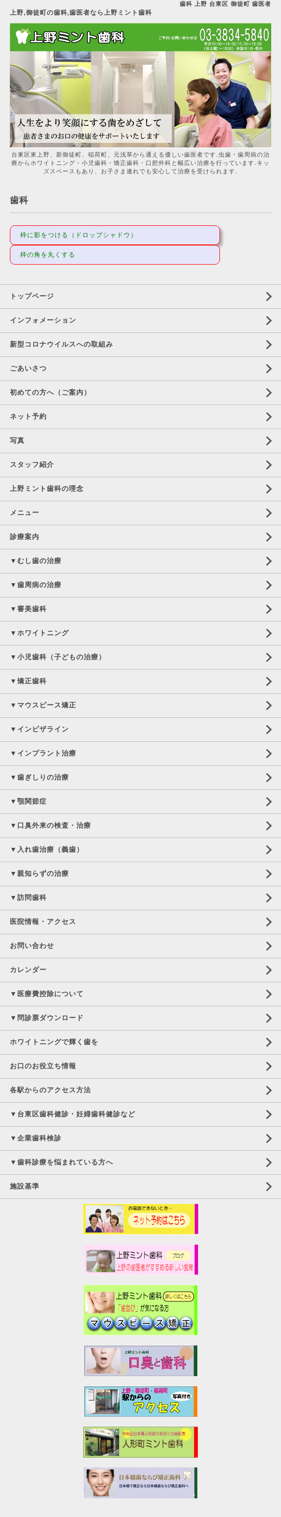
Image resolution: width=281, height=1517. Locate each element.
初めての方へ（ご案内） (50, 392)
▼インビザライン (39, 729)
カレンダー (28, 970)
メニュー (24, 512)
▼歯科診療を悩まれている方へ (61, 1162)
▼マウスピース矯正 (43, 705)
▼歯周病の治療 (36, 585)
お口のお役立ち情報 (43, 1066)
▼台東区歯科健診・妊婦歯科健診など (72, 1114)
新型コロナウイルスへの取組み (61, 344)
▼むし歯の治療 (36, 561)
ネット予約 (28, 416)
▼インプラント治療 (43, 753)
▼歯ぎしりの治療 (39, 777)
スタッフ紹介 (32, 464)
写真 (17, 440)
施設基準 (24, 1186)
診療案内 (24, 537)
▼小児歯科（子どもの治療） (58, 657)
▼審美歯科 (28, 609)
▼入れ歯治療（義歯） (47, 849)
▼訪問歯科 (28, 897)
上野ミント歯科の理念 (47, 488)
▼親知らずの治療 (39, 873)
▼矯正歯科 (28, 681)
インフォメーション (43, 320)
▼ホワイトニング (39, 633)
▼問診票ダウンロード (47, 1018)
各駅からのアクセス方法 (50, 1090)
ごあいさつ (28, 368)
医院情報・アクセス (43, 921)
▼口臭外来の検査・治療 (50, 825)
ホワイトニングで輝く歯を (54, 1042)
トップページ (32, 296)
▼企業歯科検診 (36, 1138)
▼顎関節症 (28, 801)
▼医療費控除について (47, 994)
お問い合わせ (32, 945)
